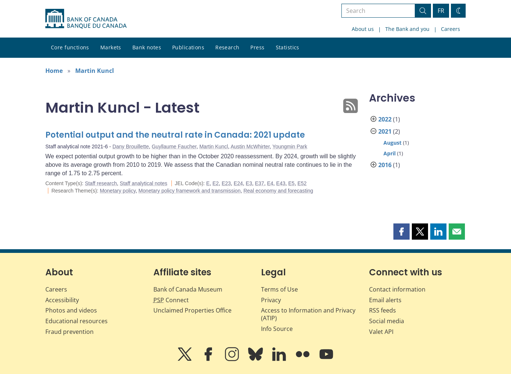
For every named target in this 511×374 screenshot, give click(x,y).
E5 (291, 183)
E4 (270, 183)
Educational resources (76, 321)
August (392, 142)
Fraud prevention (69, 332)
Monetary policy (118, 191)
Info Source (277, 329)
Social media (386, 321)
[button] (401, 231)
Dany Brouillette (130, 146)
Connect (171, 300)
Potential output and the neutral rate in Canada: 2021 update (175, 135)
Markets (110, 47)
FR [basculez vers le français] (441, 11)
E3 (249, 183)
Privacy (271, 300)
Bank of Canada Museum (187, 289)
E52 (302, 183)
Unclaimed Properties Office (192, 310)
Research (227, 47)
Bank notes (146, 47)
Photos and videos (71, 310)
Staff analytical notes (143, 183)
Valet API (381, 332)
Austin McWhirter (250, 146)
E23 (226, 183)
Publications (188, 47)
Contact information (397, 289)
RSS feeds (382, 310)
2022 (385, 119)
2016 (385, 165)
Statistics (287, 47)
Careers (450, 28)
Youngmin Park (289, 146)
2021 (385, 131)
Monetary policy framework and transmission (189, 191)
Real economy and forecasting (278, 191)
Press (257, 47)
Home (54, 71)
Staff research (101, 183)
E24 (238, 183)
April (389, 153)
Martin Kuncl (94, 71)
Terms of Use (279, 289)
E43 (280, 183)
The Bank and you (407, 28)
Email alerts (385, 300)
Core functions (70, 47)
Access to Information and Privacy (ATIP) (308, 314)
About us (363, 28)
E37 (259, 183)
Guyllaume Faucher (174, 146)
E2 (215, 183)
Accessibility (62, 300)
